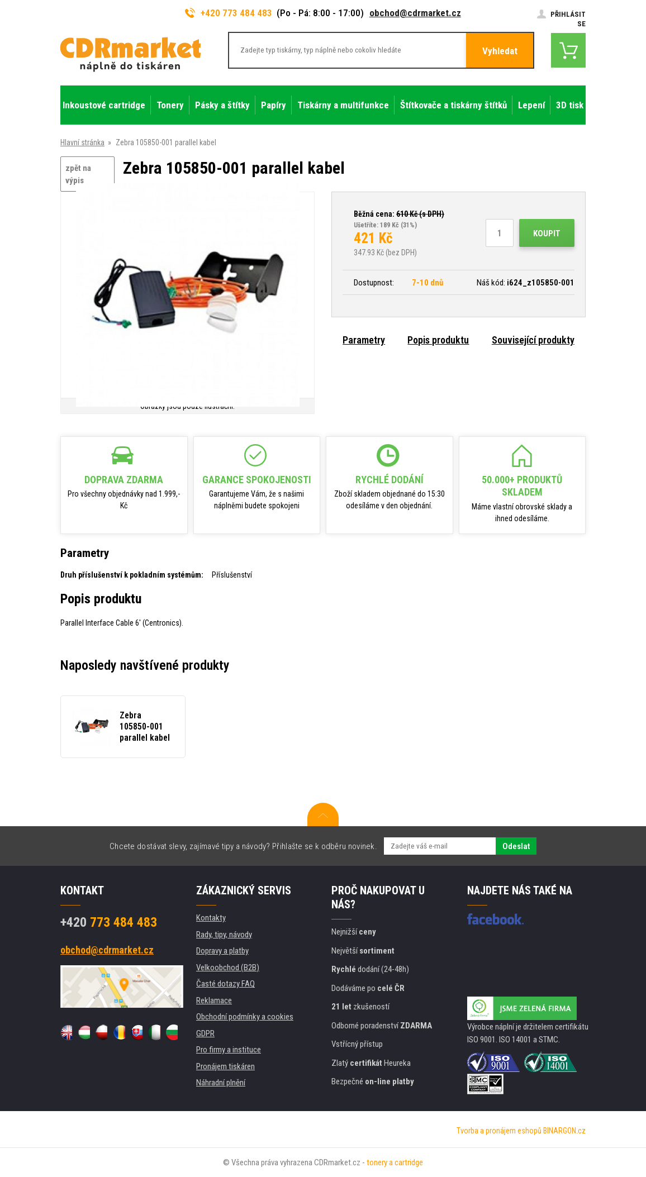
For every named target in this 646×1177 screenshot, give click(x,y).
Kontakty (211, 918)
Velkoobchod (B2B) (227, 967)
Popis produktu (438, 340)
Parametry (364, 340)
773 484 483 (108, 922)
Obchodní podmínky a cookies (244, 1017)
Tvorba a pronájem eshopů (499, 1130)
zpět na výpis (78, 174)
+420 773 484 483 (228, 12)
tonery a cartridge (395, 1162)
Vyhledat (499, 50)
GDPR (205, 1033)
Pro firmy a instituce (228, 1050)
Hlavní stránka (82, 142)
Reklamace (214, 1000)
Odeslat (516, 846)
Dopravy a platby (222, 951)
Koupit (546, 233)
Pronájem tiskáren (225, 1066)
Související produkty (533, 340)
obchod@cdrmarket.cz (415, 12)
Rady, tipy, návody (224, 935)
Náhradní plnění (220, 1083)
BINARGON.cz (564, 1130)
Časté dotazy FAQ (225, 984)
